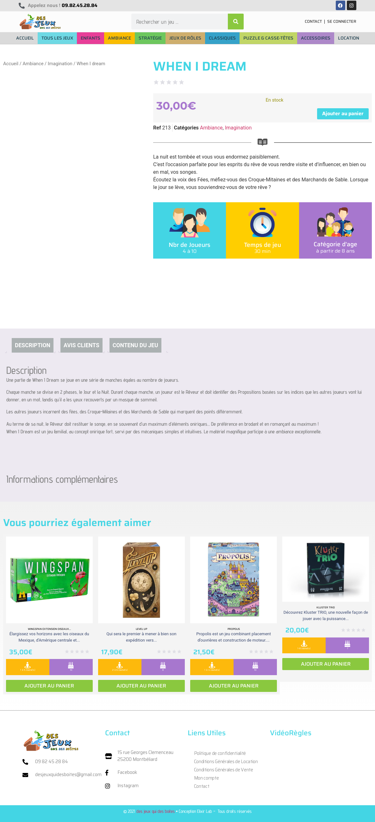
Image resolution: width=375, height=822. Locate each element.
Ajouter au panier (343, 113)
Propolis (234, 629)
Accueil (10, 63)
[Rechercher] (236, 21)
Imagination (60, 63)
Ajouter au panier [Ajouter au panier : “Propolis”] (234, 686)
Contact (201, 786)
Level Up (141, 629)
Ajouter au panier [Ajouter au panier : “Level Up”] (141, 686)
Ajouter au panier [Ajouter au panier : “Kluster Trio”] (326, 664)
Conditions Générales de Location (226, 761)
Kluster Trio (325, 608)
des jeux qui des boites (155, 811)
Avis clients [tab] (81, 345)
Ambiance (32, 63)
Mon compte (206, 778)
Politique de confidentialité (220, 753)
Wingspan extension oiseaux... (49, 629)
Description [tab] (32, 345)
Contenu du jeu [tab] (135, 345)
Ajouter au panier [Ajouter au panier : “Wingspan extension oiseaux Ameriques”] (49, 686)
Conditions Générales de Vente (223, 769)
